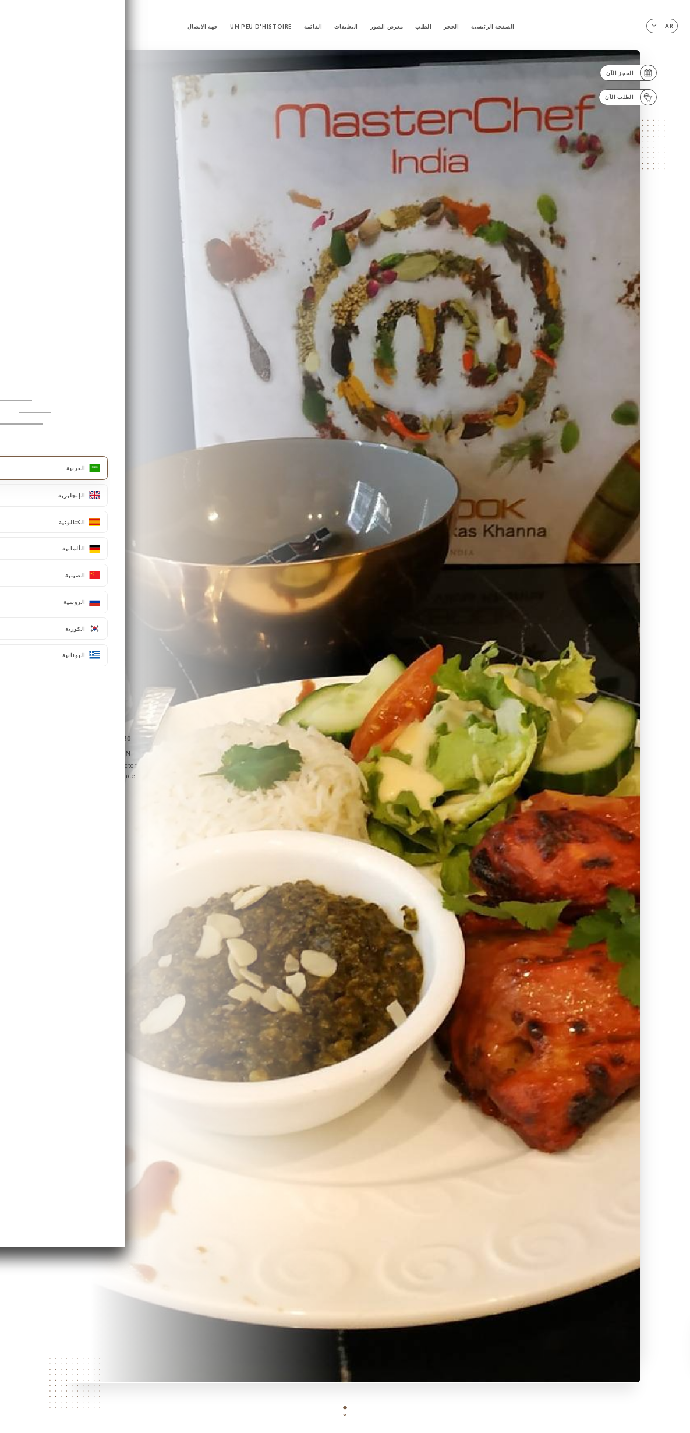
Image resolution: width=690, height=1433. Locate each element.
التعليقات (346, 26)
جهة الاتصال (202, 26)
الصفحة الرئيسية (493, 26)
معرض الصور (386, 26)
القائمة (313, 26)
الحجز (451, 26)
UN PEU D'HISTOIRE (261, 26)
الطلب (423, 26)
